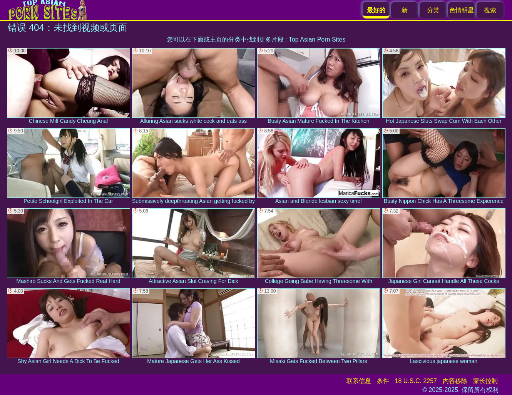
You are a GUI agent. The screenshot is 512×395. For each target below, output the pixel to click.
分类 (433, 10)
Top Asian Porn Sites (317, 39)
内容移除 (455, 381)
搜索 (490, 10)
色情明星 (461, 10)
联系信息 (358, 381)
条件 (383, 381)
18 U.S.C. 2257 (416, 381)
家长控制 (485, 381)
